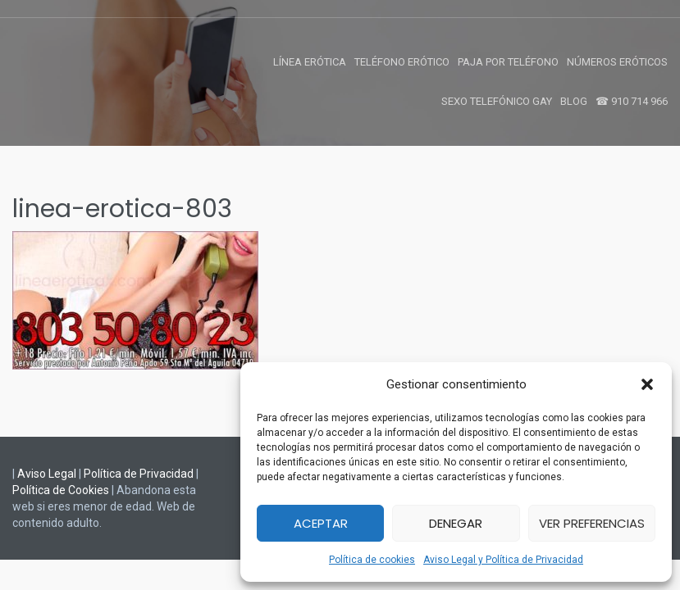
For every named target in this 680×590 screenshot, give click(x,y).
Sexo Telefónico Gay (496, 101)
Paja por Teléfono (508, 62)
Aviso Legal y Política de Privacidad (503, 559)
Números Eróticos (617, 62)
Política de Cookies (60, 490)
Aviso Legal (46, 473)
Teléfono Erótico (402, 62)
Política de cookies (372, 559)
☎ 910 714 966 (632, 101)
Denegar (455, 523)
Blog (573, 101)
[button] (647, 384)
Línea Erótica (309, 62)
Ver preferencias (592, 523)
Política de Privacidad (139, 473)
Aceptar (321, 523)
